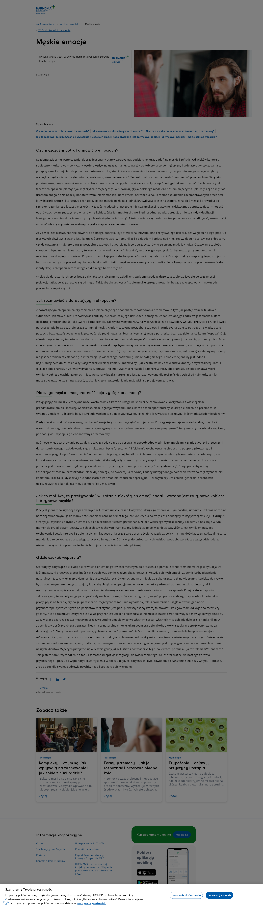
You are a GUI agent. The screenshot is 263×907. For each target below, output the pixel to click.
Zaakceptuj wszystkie (219, 895)
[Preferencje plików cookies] (6, 902)
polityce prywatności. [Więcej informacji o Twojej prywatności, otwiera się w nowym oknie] (91, 903)
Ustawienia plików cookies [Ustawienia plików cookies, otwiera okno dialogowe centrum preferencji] (186, 895)
